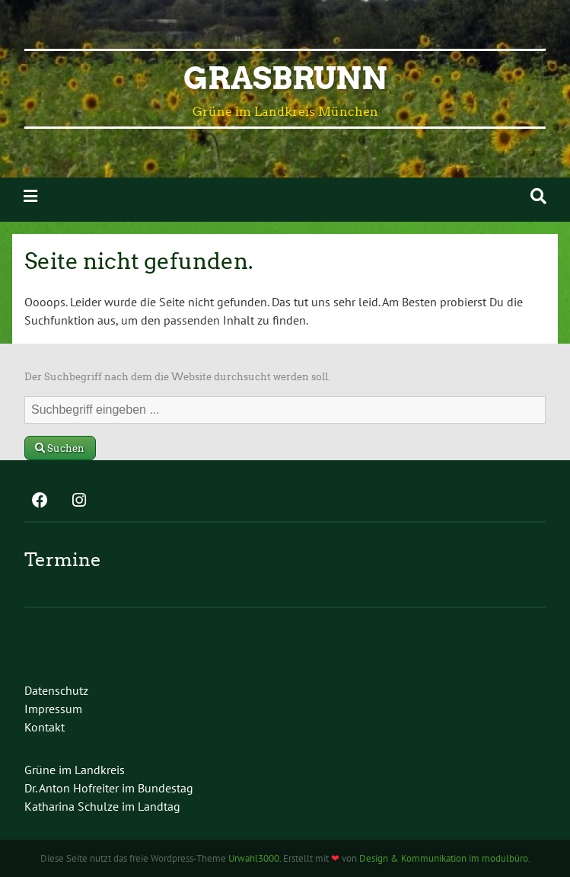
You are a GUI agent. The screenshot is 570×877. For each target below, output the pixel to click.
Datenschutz (56, 690)
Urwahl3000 (253, 858)
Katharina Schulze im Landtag (102, 806)
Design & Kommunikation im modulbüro (443, 858)
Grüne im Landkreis (74, 769)
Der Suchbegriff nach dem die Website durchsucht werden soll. (177, 376)
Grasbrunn (285, 78)
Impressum (53, 708)
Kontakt (44, 727)
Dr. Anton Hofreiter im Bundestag (108, 787)
